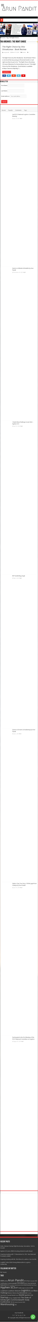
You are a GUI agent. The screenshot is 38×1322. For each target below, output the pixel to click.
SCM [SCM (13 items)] (31, 1295)
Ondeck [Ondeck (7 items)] (29, 1293)
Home (2, 37)
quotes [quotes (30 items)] (27, 1295)
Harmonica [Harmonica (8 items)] (18, 1285)
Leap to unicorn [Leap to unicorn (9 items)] (26, 1288)
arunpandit (6, 52)
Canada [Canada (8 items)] (32, 1281)
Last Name (4, 91)
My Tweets (3, 1272)
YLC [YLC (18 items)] (16, 1304)
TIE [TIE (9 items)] (11, 1302)
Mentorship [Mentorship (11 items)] (16, 1293)
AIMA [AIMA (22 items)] (2, 1281)
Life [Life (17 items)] (32, 1288)
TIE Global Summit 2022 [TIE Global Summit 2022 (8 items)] (19, 1302)
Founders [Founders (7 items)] (11, 1285)
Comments (18, 110)
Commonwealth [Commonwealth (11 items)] (12, 1283)
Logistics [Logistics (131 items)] (25, 1290)
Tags (25, 110)
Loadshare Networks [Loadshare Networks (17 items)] (14, 1291)
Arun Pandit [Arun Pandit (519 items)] (16, 1280)
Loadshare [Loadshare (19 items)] (4, 1291)
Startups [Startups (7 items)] (10, 1298)
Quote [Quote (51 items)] (21, 1295)
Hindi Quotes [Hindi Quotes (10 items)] (27, 1285)
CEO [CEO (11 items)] (36, 1281)
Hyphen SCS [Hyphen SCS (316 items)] (7, 1287)
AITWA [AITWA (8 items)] (6, 1281)
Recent (4, 110)
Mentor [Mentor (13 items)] (10, 1293)
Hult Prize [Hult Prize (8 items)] (33, 1285)
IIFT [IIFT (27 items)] (16, 1288)
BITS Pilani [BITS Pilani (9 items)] (27, 1281)
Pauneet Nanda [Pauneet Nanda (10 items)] (11, 1295)
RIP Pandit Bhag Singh (18, 576)
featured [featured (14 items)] (3, 1285)
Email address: (14, 96)
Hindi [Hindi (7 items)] (22, 1285)
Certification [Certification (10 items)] (3, 1283)
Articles (24, 52)
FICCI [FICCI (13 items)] (7, 1285)
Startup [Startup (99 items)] (4, 1297)
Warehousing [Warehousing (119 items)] (7, 1304)
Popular (10, 110)
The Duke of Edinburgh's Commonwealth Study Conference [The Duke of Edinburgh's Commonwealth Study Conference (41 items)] (15, 1299)
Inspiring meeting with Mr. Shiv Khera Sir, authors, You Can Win (18, 1259)
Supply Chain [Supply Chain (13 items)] (16, 1298)
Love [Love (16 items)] (31, 1291)
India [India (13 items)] (20, 1288)
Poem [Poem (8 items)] (17, 1295)
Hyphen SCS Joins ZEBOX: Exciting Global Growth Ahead (16, 1251)
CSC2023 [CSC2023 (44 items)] (20, 1283)
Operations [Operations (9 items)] (3, 1295)
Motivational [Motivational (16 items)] (23, 1293)
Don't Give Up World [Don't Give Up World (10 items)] (30, 1283)
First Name (4, 85)
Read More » (6, 72)
